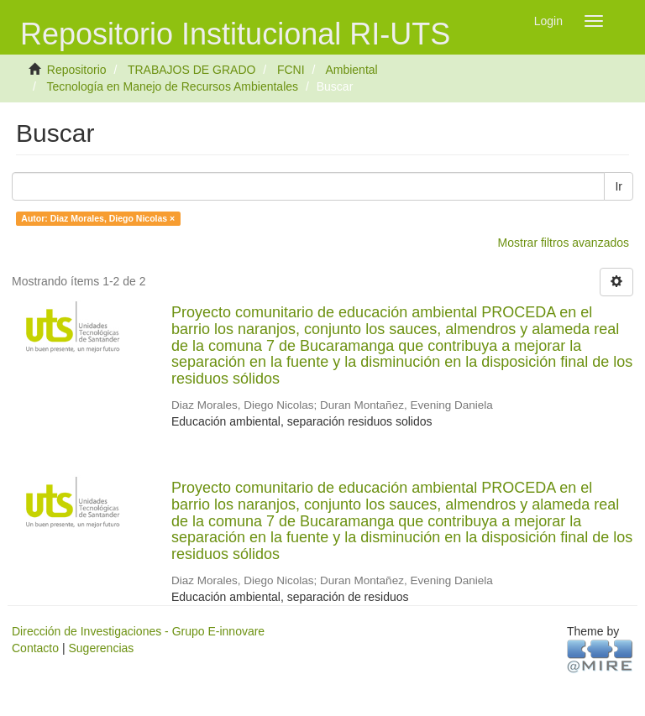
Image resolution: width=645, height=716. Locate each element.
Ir (618, 186)
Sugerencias (101, 648)
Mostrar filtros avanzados (563, 242)
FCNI (291, 69)
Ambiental (351, 69)
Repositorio (77, 69)
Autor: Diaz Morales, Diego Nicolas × (98, 218)
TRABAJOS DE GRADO (191, 69)
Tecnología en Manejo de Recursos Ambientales (172, 86)
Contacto (35, 648)
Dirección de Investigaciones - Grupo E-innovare (138, 631)
